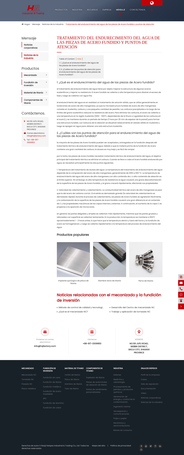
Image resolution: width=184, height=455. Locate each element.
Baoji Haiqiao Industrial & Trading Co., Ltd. (60, 445)
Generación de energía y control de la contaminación (124, 399)
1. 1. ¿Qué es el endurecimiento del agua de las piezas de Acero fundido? (79, 64)
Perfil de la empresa (150, 375)
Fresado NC (27, 384)
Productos (61, 9)
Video (143, 393)
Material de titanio (33, 92)
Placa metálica (29, 388)
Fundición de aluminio (53, 403)
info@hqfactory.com (36, 135)
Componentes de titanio (33, 101)
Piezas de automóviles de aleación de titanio (96, 383)
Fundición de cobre (52, 407)
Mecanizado (30, 75)
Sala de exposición (150, 384)
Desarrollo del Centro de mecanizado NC (133, 307)
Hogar (27, 24)
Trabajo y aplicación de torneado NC (130, 311)
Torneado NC (28, 379)
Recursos (92, 9)
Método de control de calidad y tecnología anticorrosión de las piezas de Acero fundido (82, 307)
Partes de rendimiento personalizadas (96, 390)
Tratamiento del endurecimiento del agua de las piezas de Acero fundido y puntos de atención (110, 24)
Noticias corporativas (30, 46)
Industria (77, 9)
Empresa (106, 9)
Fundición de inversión (31, 84)
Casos (144, 379)
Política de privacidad (120, 445)
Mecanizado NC (29, 375)
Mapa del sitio (98, 445)
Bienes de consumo (122, 430)
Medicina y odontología (119, 380)
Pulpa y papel (119, 418)
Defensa (117, 375)
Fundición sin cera (51, 377)
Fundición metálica (52, 386)
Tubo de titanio (72, 388)
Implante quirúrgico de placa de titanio (73, 282)
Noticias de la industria (52, 24)
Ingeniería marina (121, 406)
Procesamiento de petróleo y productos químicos (123, 389)
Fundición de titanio (52, 382)
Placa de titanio (72, 379)
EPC (44, 398)
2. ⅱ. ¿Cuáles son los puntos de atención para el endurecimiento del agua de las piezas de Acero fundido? (80, 72)
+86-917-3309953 (33, 141)
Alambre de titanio (73, 384)
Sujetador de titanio (95, 377)
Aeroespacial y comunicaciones (121, 412)
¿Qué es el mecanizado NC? (73, 311)
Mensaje (120, 9)
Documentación (148, 388)
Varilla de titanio (72, 375)
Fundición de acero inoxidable (52, 392)
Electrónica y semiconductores (121, 424)
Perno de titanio (145, 281)
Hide (79, 59)
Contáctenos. (138, 9)
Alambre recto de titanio (109, 280)
